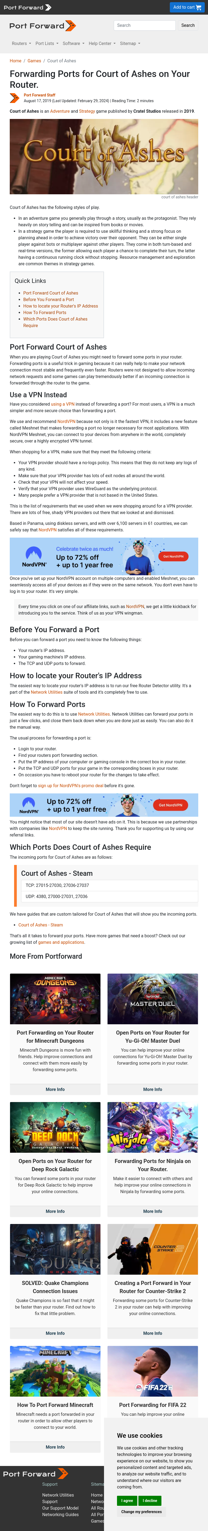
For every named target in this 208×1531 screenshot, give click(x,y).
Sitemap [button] (128, 43)
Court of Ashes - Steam (40, 925)
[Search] (145, 25)
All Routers (101, 1508)
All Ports (99, 1514)
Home (15, 60)
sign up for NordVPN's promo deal (70, 785)
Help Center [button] (101, 43)
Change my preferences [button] (141, 1512)
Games (34, 60)
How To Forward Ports (44, 312)
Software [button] (72, 43)
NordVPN (66, 421)
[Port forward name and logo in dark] (43, 25)
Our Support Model (60, 1508)
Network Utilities (47, 692)
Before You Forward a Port (48, 299)
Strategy (87, 111)
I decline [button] (150, 1500)
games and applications (61, 942)
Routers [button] (20, 43)
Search (188, 25)
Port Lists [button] (45, 43)
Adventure (60, 111)
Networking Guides (60, 1514)
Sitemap (99, 1484)
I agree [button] (127, 1500)
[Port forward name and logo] (27, 6)
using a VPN (62, 404)
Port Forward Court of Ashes (50, 293)
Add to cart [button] (187, 7)
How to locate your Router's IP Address (60, 306)
